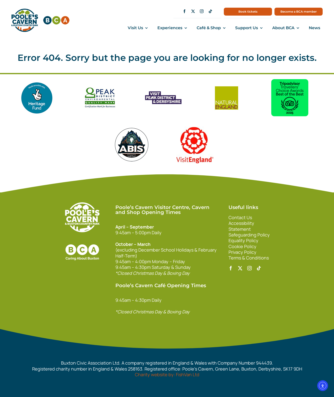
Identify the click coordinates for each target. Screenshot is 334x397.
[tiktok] (210, 11)
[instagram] (202, 11)
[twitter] (193, 11)
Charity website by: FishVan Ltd (167, 374)
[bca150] (56, 18)
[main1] (24, 11)
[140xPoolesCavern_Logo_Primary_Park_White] (82, 205)
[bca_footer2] (82, 239)
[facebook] (184, 11)
